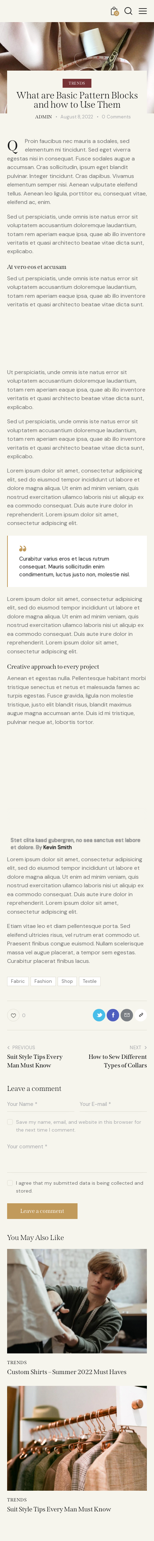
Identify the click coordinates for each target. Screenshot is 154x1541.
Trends (77, 83)
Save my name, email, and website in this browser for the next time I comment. (78, 1126)
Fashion (43, 981)
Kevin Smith (57, 847)
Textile (90, 981)
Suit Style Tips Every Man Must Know (59, 1509)
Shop (67, 981)
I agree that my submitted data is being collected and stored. (79, 1187)
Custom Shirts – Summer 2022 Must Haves (67, 1372)
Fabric (18, 981)
